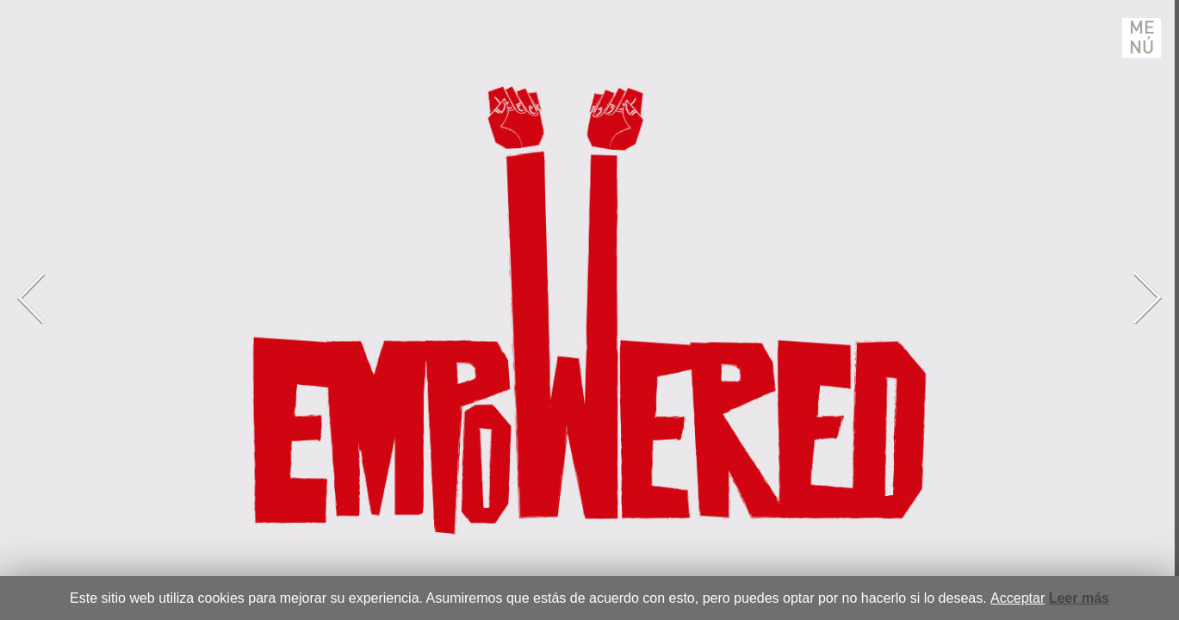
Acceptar (1017, 598)
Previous (31, 297)
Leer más (1079, 598)
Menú (1142, 38)
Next (1148, 297)
